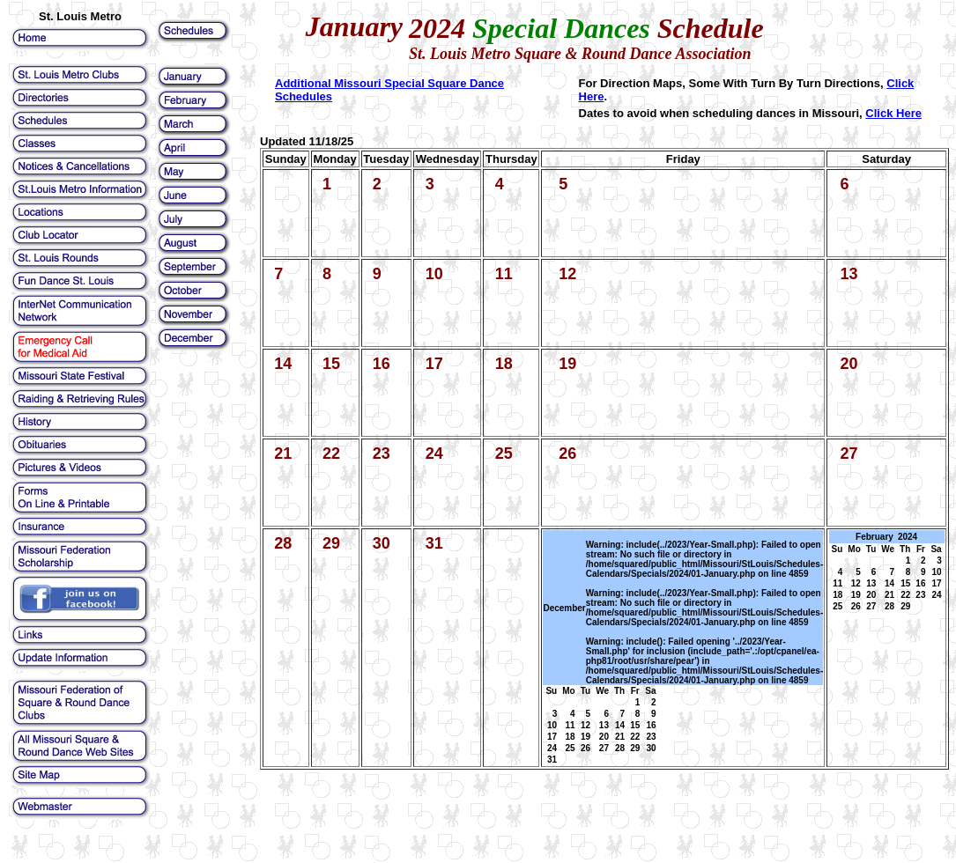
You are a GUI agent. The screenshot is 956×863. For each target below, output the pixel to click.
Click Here (893, 113)
